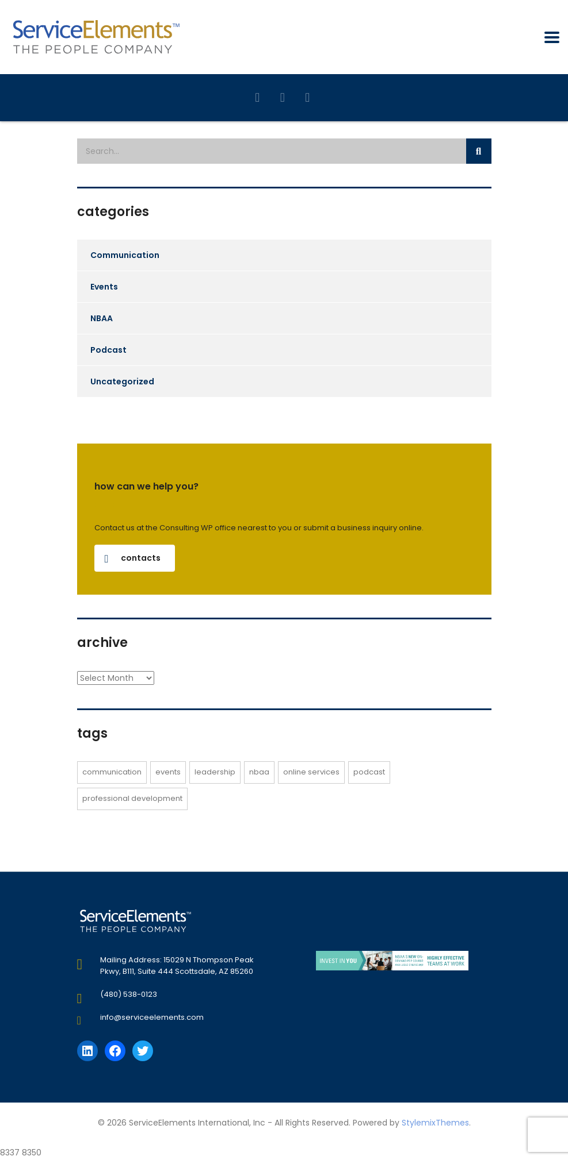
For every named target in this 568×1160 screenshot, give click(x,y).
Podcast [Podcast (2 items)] (369, 771)
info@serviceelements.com (152, 1017)
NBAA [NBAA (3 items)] (259, 771)
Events (104, 286)
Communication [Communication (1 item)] (112, 771)
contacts (133, 558)
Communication (124, 255)
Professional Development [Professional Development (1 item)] (132, 798)
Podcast (108, 350)
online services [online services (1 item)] (311, 771)
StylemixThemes (435, 1122)
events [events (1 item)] (168, 771)
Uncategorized (122, 381)
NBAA (101, 318)
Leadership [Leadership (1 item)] (215, 771)
